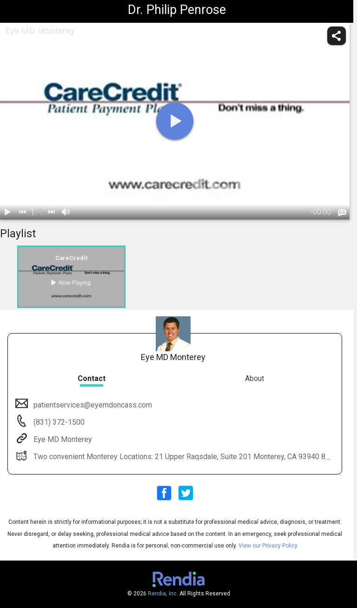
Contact (92, 378)
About (254, 378)
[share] (336, 36)
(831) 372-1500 (58, 422)
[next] (51, 212)
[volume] (66, 212)
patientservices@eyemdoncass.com (92, 405)
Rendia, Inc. (163, 593)
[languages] (342, 212)
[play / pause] (7, 212)
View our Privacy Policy (268, 545)
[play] (174, 121)
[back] (22, 212)
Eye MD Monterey (62, 439)
